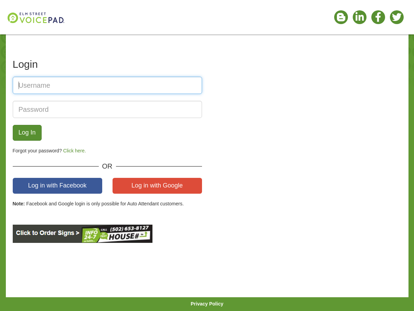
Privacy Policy (207, 304)
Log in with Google (157, 185)
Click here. (74, 150)
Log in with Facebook (57, 185)
